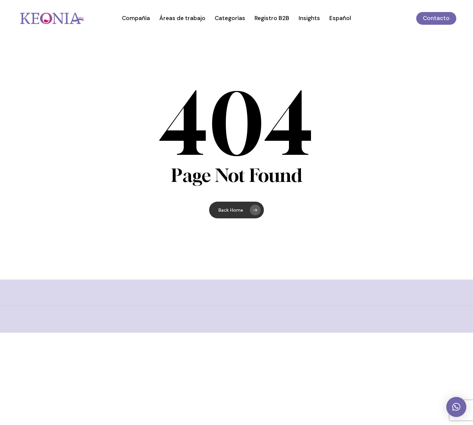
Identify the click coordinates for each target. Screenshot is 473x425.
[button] (456, 407)
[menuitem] (340, 18)
